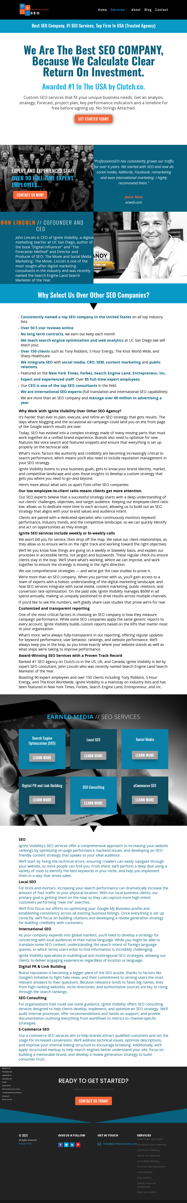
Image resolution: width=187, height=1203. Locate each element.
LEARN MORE (42, 757)
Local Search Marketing (148, 1150)
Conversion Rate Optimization (151, 1166)
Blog (148, 10)
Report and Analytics (146, 1192)
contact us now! (30, 195)
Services (118, 10)
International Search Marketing (151, 1144)
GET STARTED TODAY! (93, 118)
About (136, 10)
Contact (161, 10)
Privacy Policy (25, 1143)
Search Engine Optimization (150, 1139)
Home (102, 10)
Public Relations (144, 1177)
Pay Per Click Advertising (148, 1155)
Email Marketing (144, 1172)
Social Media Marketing (148, 1161)
